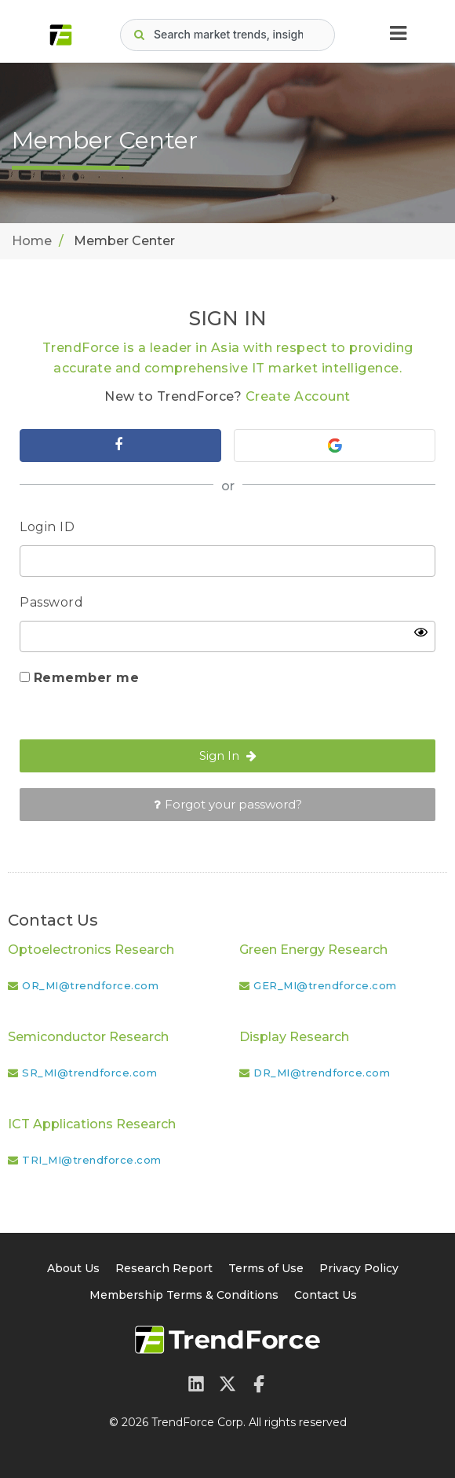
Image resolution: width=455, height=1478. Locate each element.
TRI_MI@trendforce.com (92, 1159)
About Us (73, 1268)
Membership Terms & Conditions (183, 1295)
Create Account (298, 396)
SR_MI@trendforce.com (89, 1072)
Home (32, 240)
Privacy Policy (359, 1268)
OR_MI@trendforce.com (90, 985)
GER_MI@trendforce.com (325, 985)
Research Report (164, 1268)
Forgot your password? (228, 804)
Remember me (87, 677)
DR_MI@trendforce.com (321, 1072)
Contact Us (325, 1295)
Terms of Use (266, 1268)
